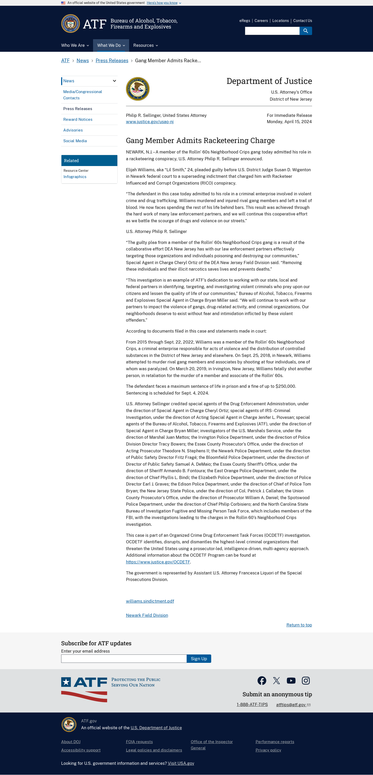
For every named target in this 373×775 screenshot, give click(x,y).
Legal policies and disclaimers (154, 750)
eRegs (244, 20)
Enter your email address (85, 651)
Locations (280, 20)
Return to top (299, 625)
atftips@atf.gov (291, 704)
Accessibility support (81, 750)
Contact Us (302, 20)
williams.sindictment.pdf (150, 601)
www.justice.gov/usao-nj (150, 121)
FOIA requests (139, 741)
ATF (65, 60)
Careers (261, 20)
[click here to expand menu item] (114, 81)
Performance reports (275, 741)
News (83, 60)
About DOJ (71, 741)
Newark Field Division (147, 615)
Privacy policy (268, 750)
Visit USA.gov (181, 763)
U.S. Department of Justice (156, 727)
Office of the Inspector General (212, 744)
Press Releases (112, 60)
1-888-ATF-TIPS (252, 704)
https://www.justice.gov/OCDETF (158, 562)
